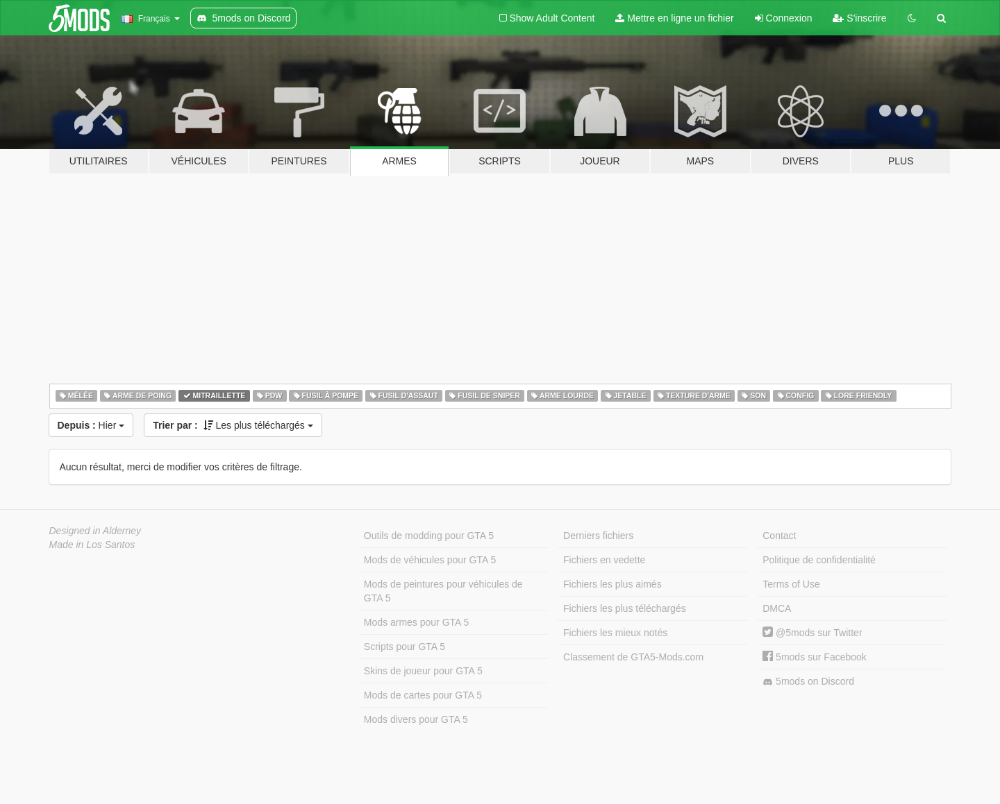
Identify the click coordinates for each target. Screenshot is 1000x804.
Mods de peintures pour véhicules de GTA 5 (443, 591)
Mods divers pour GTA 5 (416, 719)
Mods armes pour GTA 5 (416, 622)
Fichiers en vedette (604, 559)
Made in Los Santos (92, 544)
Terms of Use (790, 584)
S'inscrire (859, 18)
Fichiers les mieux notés (615, 632)
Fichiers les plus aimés (612, 584)
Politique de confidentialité (819, 559)
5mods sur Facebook (814, 657)
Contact (779, 535)
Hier (91, 425)
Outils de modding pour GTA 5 (429, 535)
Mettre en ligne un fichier (674, 18)
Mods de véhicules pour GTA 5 (430, 559)
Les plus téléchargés (233, 425)
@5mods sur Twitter (812, 632)
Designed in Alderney (95, 530)
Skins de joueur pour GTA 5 (423, 670)
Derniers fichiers (598, 535)
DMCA (776, 608)
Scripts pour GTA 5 (404, 646)
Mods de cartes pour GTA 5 (423, 695)
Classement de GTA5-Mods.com (633, 656)
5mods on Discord (808, 681)
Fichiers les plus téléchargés (624, 608)
